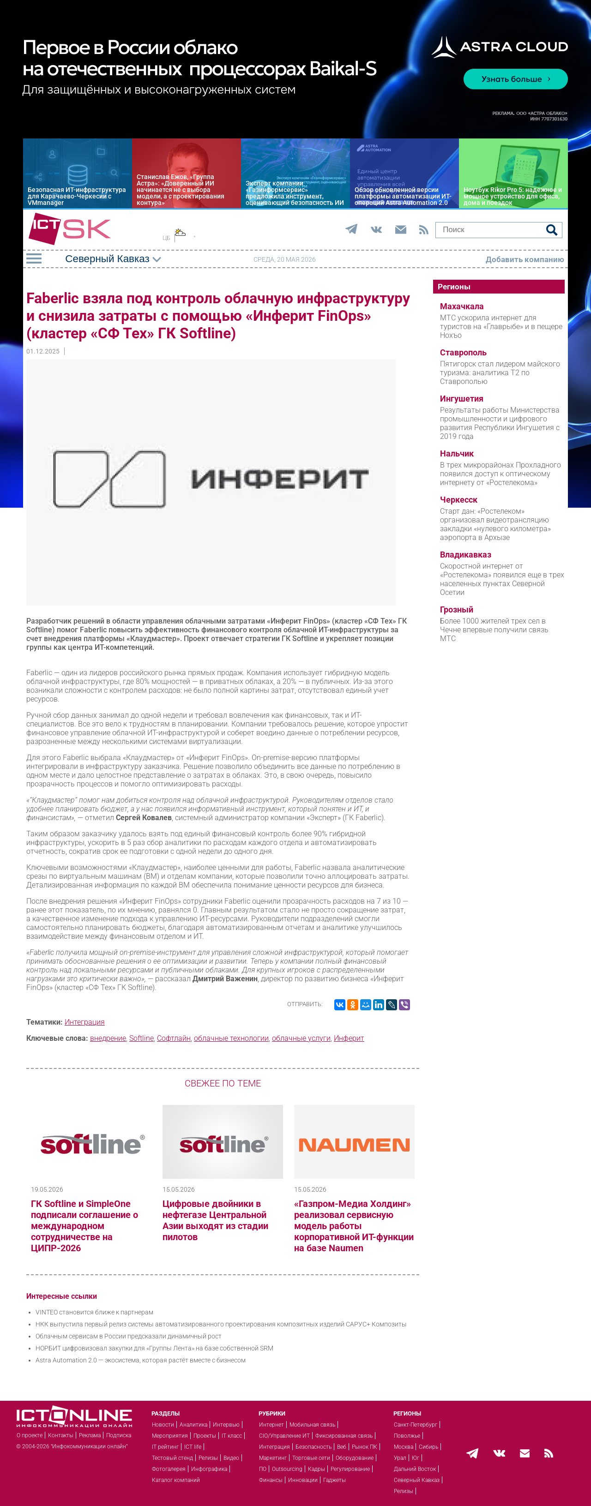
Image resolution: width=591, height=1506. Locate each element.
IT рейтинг (165, 1447)
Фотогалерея (169, 1469)
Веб (341, 1447)
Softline (141, 1038)
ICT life (192, 1447)
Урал (400, 1458)
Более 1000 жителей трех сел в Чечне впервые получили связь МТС (494, 630)
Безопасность (314, 1447)
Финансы (271, 1480)
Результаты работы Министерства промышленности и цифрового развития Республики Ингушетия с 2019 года (500, 423)
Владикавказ (465, 554)
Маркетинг (273, 1458)
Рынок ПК (364, 1447)
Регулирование (350, 1469)
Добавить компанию (525, 259)
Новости (163, 1425)
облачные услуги (301, 1038)
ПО (262, 1469)
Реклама (90, 1435)
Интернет (271, 1425)
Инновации (303, 1480)
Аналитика (193, 1425)
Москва (403, 1447)
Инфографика (209, 1469)
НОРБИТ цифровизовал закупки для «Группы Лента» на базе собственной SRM (154, 1348)
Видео (231, 1458)
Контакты (60, 1435)
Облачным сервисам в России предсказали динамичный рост (129, 1336)
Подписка (118, 1435)
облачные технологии (231, 1038)
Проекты (204, 1436)
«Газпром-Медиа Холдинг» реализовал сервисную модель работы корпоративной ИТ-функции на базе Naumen (354, 1226)
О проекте (29, 1435)
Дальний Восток (415, 1469)
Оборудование (355, 1458)
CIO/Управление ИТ (284, 1436)
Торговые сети (311, 1458)
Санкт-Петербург (415, 1425)
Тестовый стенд (172, 1458)
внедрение (108, 1038)
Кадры (316, 1469)
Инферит (349, 1038)
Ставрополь (463, 352)
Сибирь (428, 1447)
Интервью (226, 1425)
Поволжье (407, 1436)
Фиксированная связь (344, 1436)
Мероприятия (170, 1436)
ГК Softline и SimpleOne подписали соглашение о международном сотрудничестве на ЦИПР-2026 (84, 1226)
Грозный (456, 609)
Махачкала (462, 306)
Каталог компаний (176, 1480)
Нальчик (457, 453)
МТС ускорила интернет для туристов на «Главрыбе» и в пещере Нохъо (501, 326)
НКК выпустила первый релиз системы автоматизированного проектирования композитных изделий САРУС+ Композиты (221, 1324)
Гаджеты (334, 1480)
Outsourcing (287, 1469)
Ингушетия (461, 398)
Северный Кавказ (417, 1480)
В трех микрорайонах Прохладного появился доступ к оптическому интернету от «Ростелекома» (500, 474)
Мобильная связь (312, 1425)
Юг (415, 1458)
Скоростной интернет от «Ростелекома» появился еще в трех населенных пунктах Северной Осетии (502, 579)
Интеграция (85, 1022)
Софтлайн (174, 1038)
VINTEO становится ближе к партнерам (94, 1312)
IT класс (232, 1436)
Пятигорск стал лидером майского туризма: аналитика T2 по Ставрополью (500, 373)
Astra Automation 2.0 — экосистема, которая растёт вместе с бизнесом (141, 1360)
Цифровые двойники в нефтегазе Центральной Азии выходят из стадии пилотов (215, 1220)
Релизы (208, 1458)
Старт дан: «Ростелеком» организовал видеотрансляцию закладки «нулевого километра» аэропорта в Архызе (495, 524)
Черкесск (458, 499)
